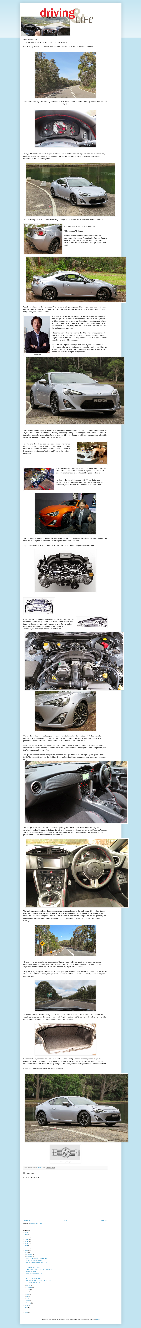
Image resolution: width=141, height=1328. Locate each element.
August (28, 1289)
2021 (26, 1237)
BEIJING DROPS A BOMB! (33, 1267)
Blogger (98, 1319)
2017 (26, 1246)
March (28, 1300)
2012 (26, 1308)
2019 (26, 1241)
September (29, 1287)
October (28, 1285)
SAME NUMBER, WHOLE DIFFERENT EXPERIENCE (40, 1269)
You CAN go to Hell (31, 1271)
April (27, 1298)
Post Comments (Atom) (36, 1223)
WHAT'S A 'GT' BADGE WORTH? (34, 1278)
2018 (26, 1243)
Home (65, 1220)
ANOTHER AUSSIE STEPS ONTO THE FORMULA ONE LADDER (43, 1276)
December (29, 1254)
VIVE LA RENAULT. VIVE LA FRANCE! (36, 1265)
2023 (26, 1232)
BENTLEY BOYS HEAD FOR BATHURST (36, 1258)
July (27, 1292)
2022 (26, 1235)
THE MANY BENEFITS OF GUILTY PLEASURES (38, 1280)
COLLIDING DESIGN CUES (33, 1282)
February (28, 1303)
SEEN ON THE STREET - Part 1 (34, 1274)
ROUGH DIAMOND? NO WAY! (34, 1260)
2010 (26, 1312)
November (29, 1256)
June (27, 1294)
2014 (26, 1252)
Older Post (104, 1220)
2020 (26, 1239)
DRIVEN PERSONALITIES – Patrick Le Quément (38, 1263)
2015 (26, 1250)
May (27, 1296)
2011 (26, 1310)
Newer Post (27, 1220)
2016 (26, 1248)
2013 (26, 1305)
